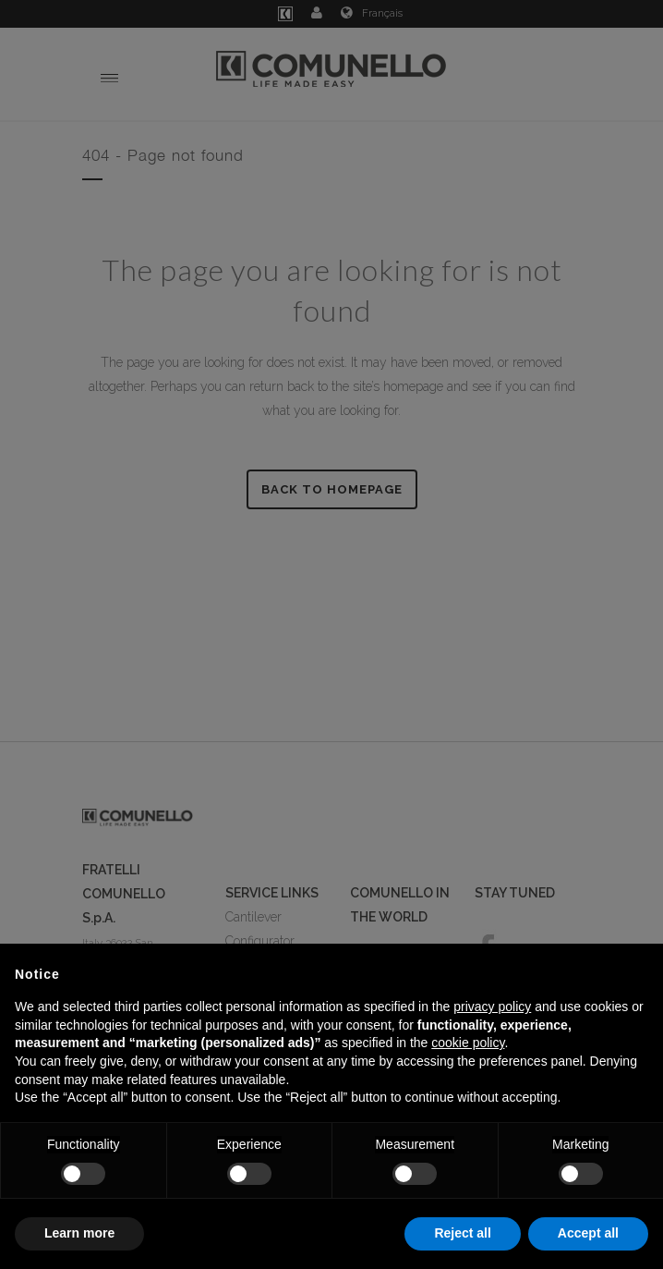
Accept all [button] (588, 1233)
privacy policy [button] (492, 1006)
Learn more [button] (79, 1233)
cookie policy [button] (467, 1042)
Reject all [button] (462, 1233)
